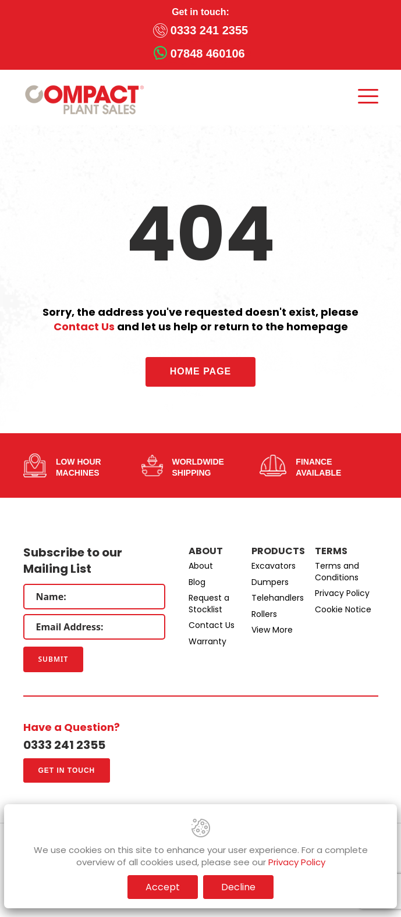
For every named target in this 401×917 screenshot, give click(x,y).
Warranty (207, 641)
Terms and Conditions (337, 571)
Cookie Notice (343, 609)
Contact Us (84, 326)
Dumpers (270, 582)
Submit (53, 659)
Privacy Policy (342, 593)
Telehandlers (277, 598)
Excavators (273, 566)
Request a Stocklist (209, 603)
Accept (163, 887)
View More (272, 630)
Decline (238, 887)
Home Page (201, 371)
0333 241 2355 (209, 30)
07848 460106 (208, 53)
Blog (197, 582)
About (201, 566)
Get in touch (66, 770)
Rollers (264, 614)
